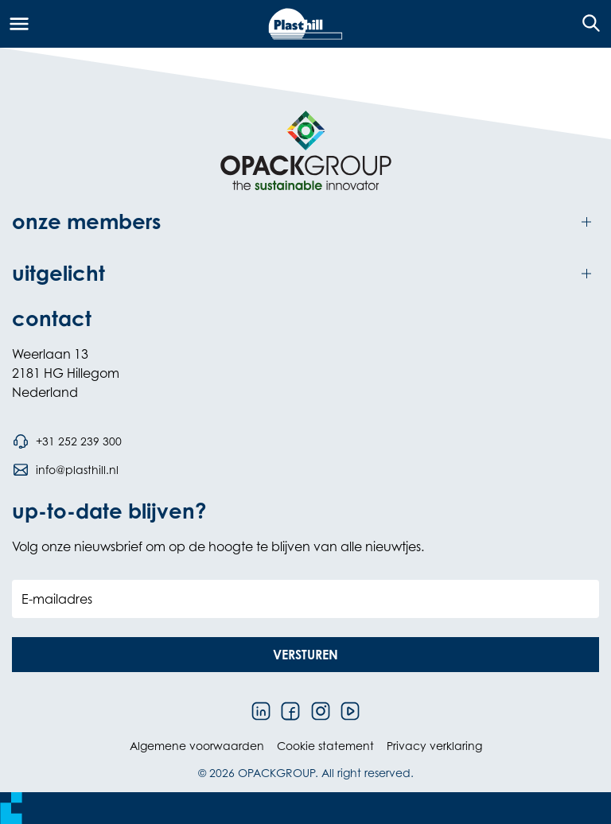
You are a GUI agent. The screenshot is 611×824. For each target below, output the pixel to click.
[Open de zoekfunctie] (586, 24)
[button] (305, 654)
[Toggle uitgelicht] (305, 274)
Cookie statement (325, 745)
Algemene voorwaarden (197, 745)
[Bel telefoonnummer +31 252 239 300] (67, 441)
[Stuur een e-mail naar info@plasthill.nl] (65, 470)
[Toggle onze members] (305, 222)
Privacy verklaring (434, 745)
